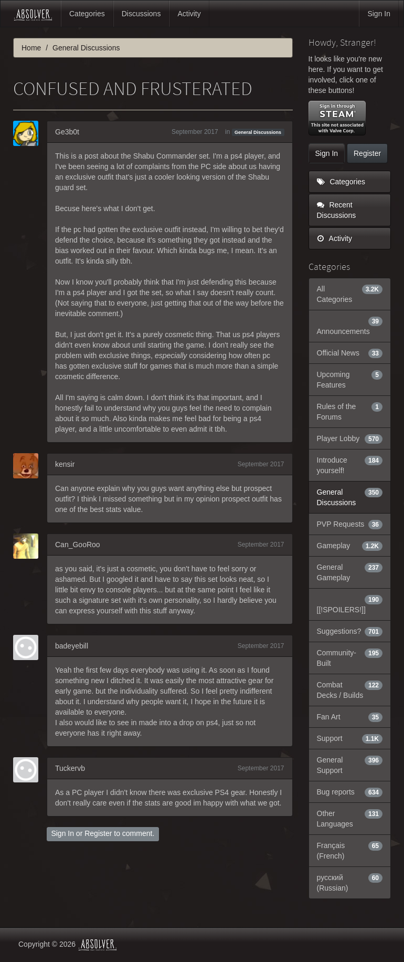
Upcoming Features (350, 379)
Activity (188, 13)
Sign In (378, 13)
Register (98, 833)
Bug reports (350, 792)
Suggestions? (350, 631)
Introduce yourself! (350, 465)
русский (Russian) (350, 882)
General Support (350, 765)
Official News (350, 353)
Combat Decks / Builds (350, 689)
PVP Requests (350, 524)
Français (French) (350, 850)
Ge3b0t (67, 132)
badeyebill (71, 646)
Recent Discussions (336, 210)
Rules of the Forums (350, 411)
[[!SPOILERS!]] (350, 604)
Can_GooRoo (77, 544)
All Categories (350, 294)
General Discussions (258, 132)
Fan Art (350, 717)
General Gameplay (350, 572)
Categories (87, 13)
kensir (65, 464)
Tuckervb (70, 768)
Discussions (141, 13)
